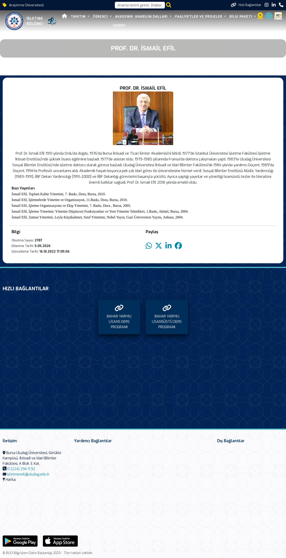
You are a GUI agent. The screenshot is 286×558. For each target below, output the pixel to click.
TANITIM (79, 17)
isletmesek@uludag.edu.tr (28, 474)
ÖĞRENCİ (101, 17)
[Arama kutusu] (140, 5)
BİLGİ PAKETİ (241, 17)
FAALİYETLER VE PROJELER (199, 17)
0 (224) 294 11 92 (21, 469)
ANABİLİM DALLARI (152, 17)
